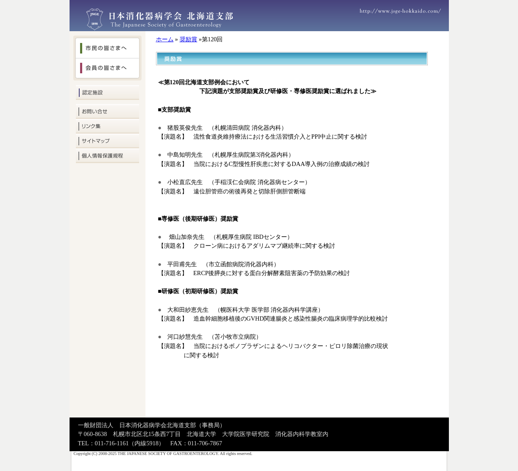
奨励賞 (188, 39)
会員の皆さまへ (107, 69)
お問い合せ (107, 111)
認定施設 (107, 92)
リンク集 (107, 126)
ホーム (165, 39)
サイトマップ (107, 141)
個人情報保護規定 (107, 155)
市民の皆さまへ (107, 46)
